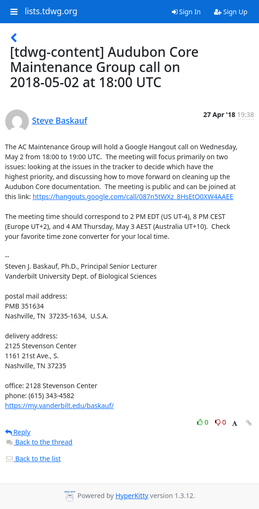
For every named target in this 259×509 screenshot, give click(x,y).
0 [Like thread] (203, 422)
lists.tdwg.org (51, 11)
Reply (18, 431)
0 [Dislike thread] (220, 422)
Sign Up (231, 11)
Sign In (186, 11)
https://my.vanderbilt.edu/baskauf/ (59, 405)
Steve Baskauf (60, 120)
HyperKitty (132, 495)
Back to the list (33, 458)
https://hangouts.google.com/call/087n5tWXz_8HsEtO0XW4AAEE (133, 196)
